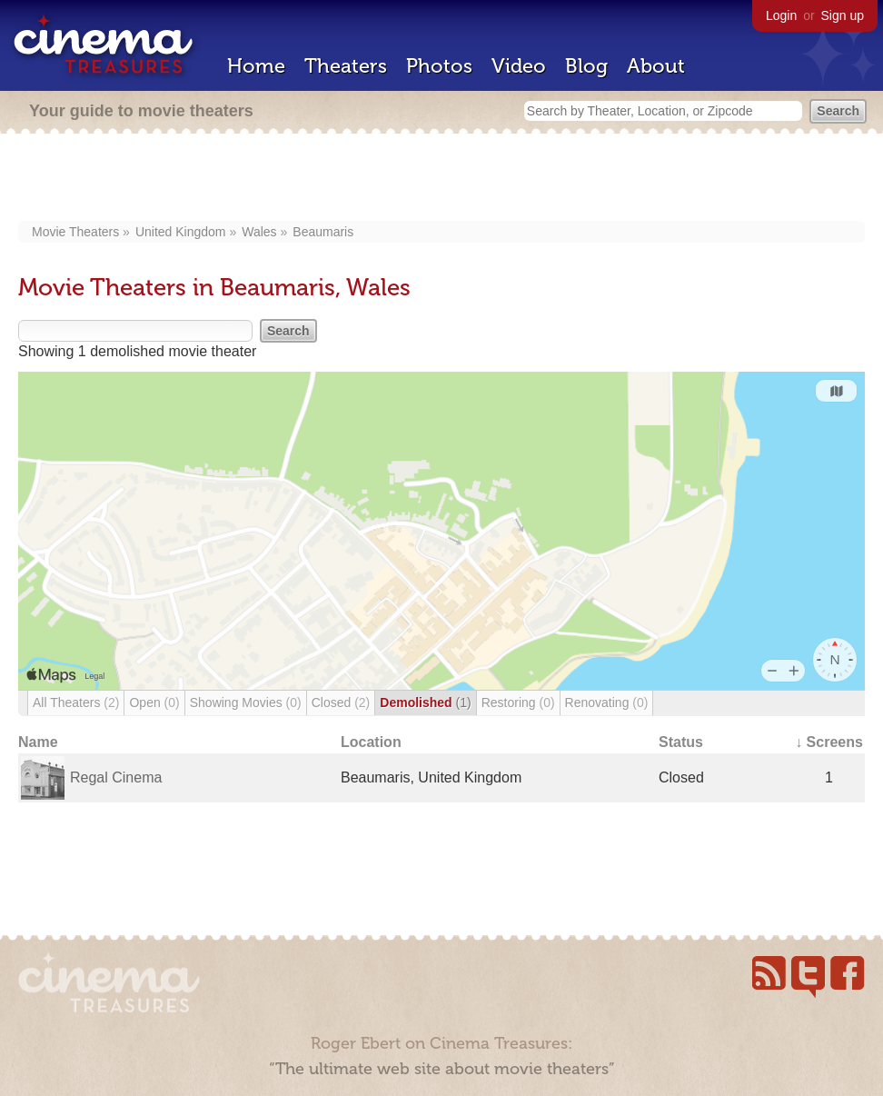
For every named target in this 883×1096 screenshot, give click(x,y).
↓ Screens (829, 742)
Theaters (345, 66)
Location (371, 742)
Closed (341, 702)
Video (518, 66)
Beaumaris (323, 231)
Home (256, 66)
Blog (586, 66)
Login (781, 15)
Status (681, 742)
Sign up (842, 15)
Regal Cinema (116, 777)
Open (154, 702)
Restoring (518, 702)
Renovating (607, 702)
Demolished (425, 702)
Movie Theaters (75, 231)
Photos (439, 66)
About (656, 66)
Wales (259, 231)
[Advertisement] (441, 179)
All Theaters (76, 702)
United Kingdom (180, 231)
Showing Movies (246, 702)
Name (38, 742)
